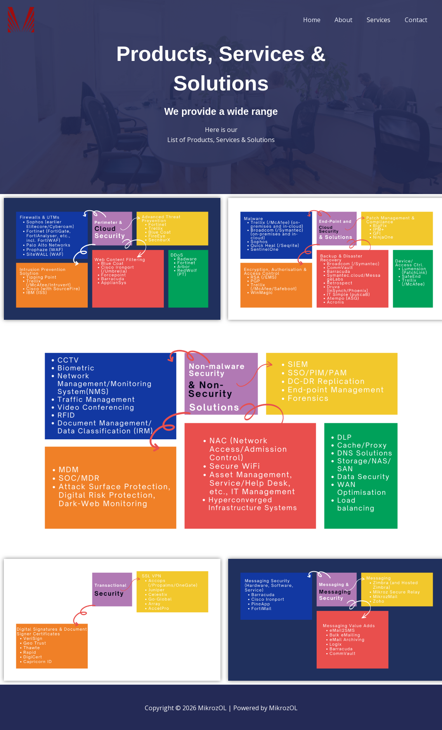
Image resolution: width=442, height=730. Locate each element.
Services (381, 20)
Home (318, 20)
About (348, 20)
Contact (417, 20)
